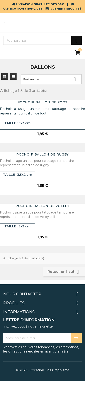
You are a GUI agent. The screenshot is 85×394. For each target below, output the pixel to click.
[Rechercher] (42, 40)
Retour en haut (64, 272)
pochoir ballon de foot (42, 102)
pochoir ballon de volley (42, 206)
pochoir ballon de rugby (42, 154)
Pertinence (51, 79)
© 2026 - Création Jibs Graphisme (42, 370)
